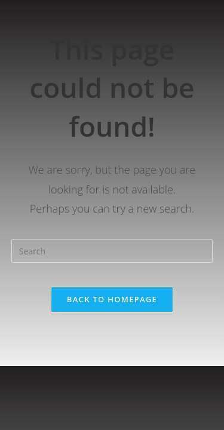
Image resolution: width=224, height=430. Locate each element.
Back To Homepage (112, 299)
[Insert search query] (112, 251)
